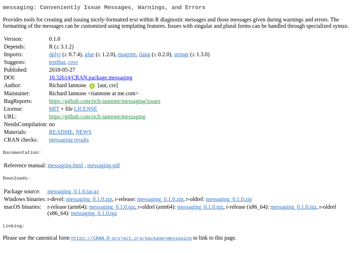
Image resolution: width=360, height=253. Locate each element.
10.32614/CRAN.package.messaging (90, 79)
